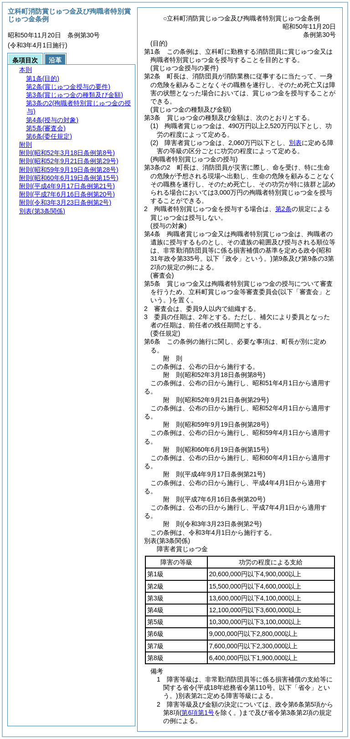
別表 (295, 142)
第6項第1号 (197, 712)
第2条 (283, 208)
